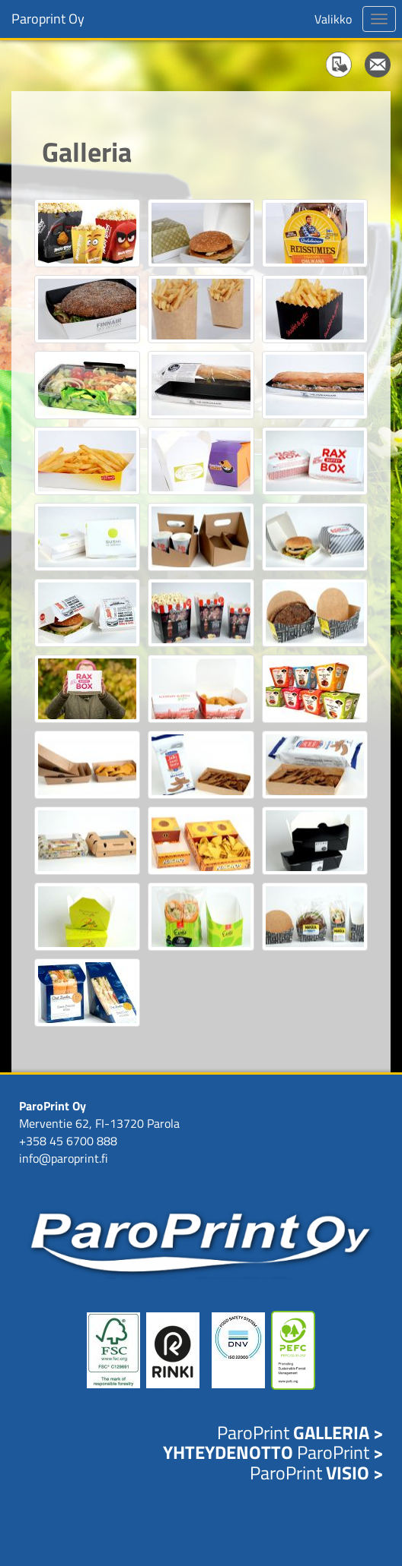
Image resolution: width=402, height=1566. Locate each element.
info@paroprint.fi (63, 1158)
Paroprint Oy (48, 18)
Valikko (333, 19)
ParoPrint (300, 1432)
